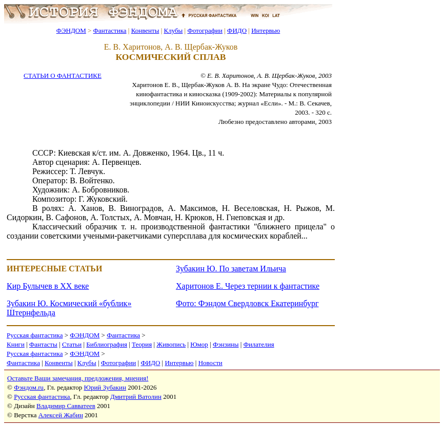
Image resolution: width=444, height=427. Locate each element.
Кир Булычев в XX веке (48, 286)
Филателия (259, 344)
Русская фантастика (35, 335)
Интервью (265, 30)
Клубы (173, 30)
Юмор (199, 344)
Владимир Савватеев (65, 406)
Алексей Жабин (60, 415)
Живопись (171, 344)
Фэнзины (226, 344)
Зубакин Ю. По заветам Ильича (231, 268)
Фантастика (110, 30)
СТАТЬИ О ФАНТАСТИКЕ (63, 75)
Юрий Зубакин (105, 387)
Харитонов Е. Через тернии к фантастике (247, 286)
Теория (142, 344)
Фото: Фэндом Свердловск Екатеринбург (247, 303)
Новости (210, 363)
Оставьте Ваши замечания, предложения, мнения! (77, 378)
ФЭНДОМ (71, 30)
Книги (16, 344)
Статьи (72, 344)
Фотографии (205, 30)
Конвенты (145, 30)
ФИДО (237, 30)
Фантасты (43, 344)
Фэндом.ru (29, 387)
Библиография (106, 344)
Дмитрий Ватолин (136, 396)
